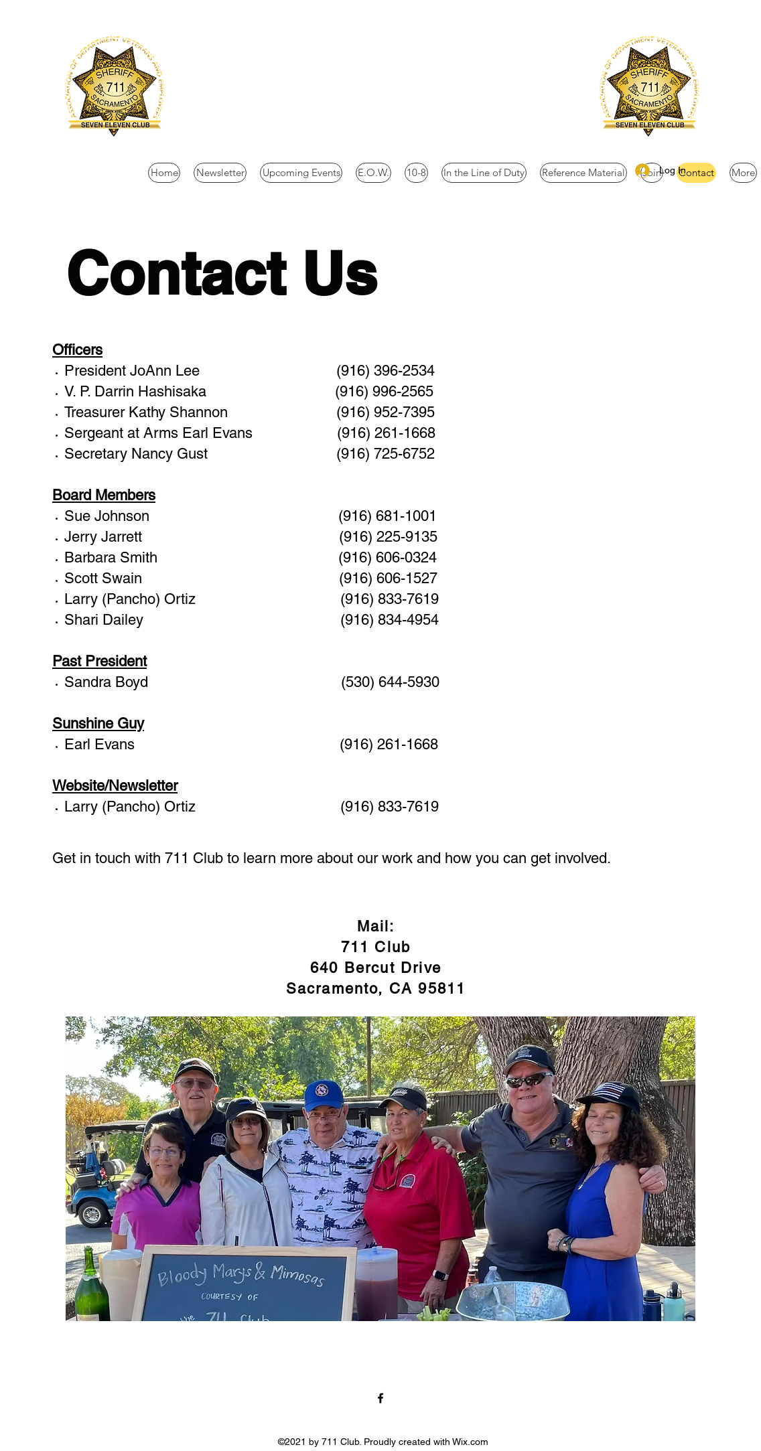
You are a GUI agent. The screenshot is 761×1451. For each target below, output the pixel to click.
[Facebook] (380, 1398)
